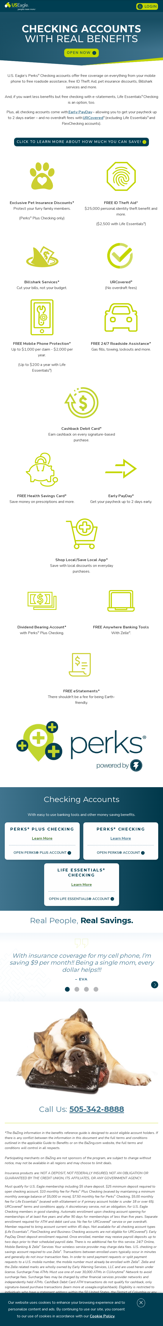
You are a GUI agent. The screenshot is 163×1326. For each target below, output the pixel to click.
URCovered (93, 117)
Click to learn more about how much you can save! (81, 141)
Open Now (81, 52)
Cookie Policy (102, 1316)
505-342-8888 (96, 1109)
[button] (67, 989)
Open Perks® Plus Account (42, 852)
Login (147, 6)
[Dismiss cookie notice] (141, 1302)
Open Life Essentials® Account (81, 898)
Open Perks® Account (121, 852)
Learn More (120, 838)
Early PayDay (80, 112)
